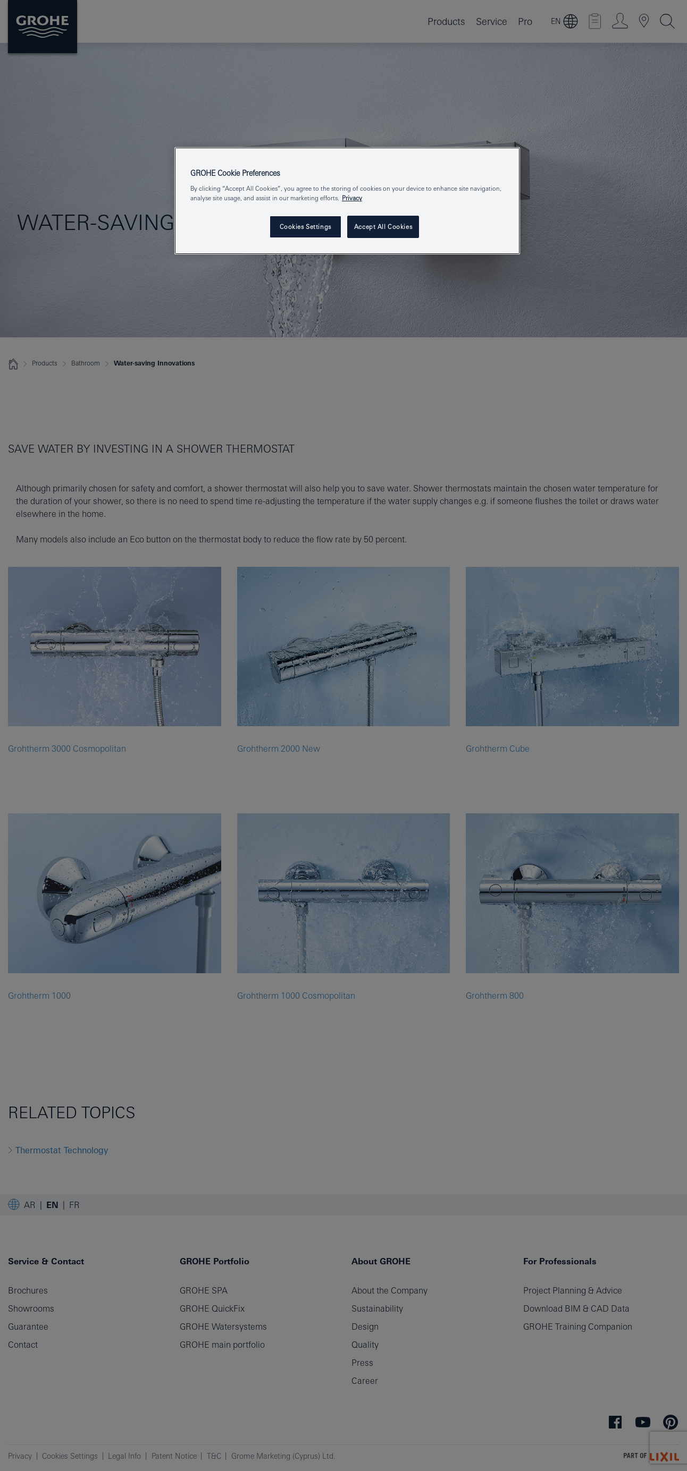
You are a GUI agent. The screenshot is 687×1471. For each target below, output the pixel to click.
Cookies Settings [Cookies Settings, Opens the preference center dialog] (305, 226)
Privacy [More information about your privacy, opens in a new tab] (352, 197)
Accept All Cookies (383, 226)
